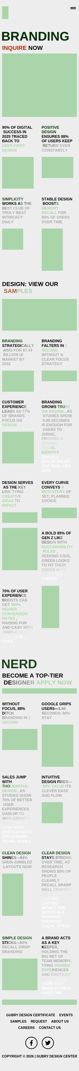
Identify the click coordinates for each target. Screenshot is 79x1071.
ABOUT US (60, 1021)
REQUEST (39, 1021)
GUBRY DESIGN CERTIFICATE (30, 1015)
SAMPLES (18, 1021)
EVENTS (66, 1015)
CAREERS (26, 1028)
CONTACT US (50, 1028)
